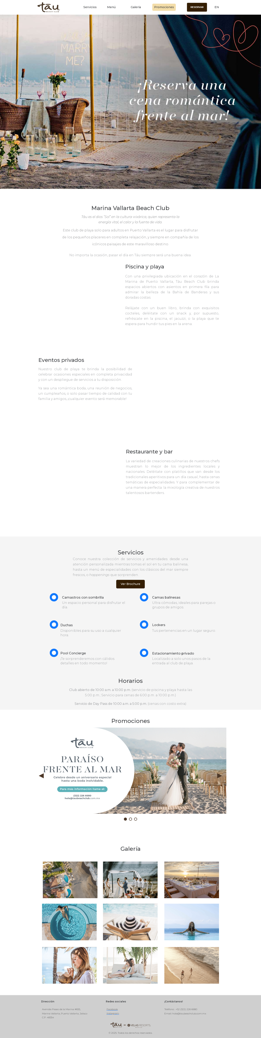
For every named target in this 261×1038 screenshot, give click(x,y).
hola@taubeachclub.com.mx (189, 1013)
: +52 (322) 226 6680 (185, 1009)
